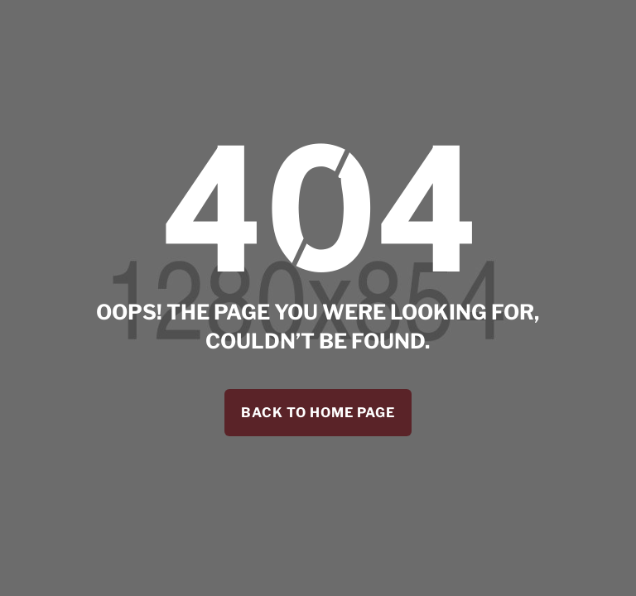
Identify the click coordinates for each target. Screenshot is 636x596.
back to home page (318, 413)
